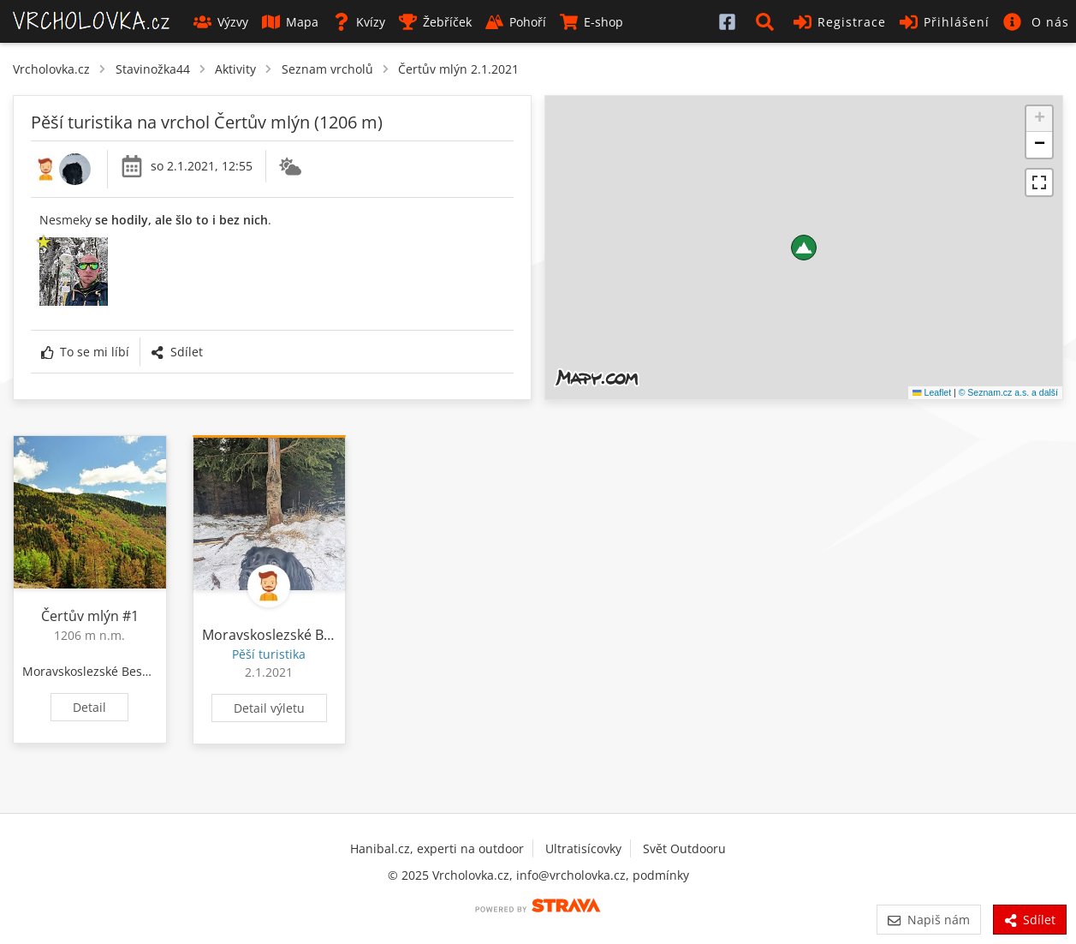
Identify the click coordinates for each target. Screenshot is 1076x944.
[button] (768, 21)
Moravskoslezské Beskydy (95, 671)
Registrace (840, 22)
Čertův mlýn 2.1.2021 (458, 69)
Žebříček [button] (435, 22)
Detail (89, 707)
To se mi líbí (85, 352)
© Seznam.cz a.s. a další (1008, 392)
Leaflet (932, 392)
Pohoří (515, 22)
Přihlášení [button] (945, 22)
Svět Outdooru (684, 848)
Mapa (290, 22)
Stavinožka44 (153, 69)
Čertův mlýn (80, 615)
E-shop (591, 22)
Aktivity (235, 69)
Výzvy (220, 22)
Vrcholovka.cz (51, 69)
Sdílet (176, 352)
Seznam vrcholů (327, 69)
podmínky (661, 875)
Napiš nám (928, 919)
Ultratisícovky (583, 848)
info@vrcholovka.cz (571, 875)
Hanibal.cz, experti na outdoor (437, 848)
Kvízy (358, 22)
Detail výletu (269, 708)
